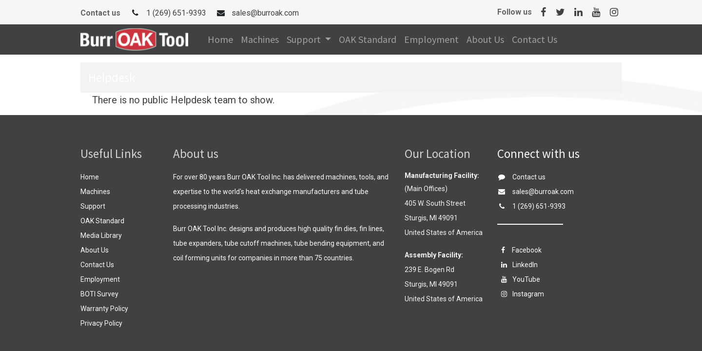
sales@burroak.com (265, 13)
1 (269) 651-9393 (176, 13)
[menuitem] (220, 39)
